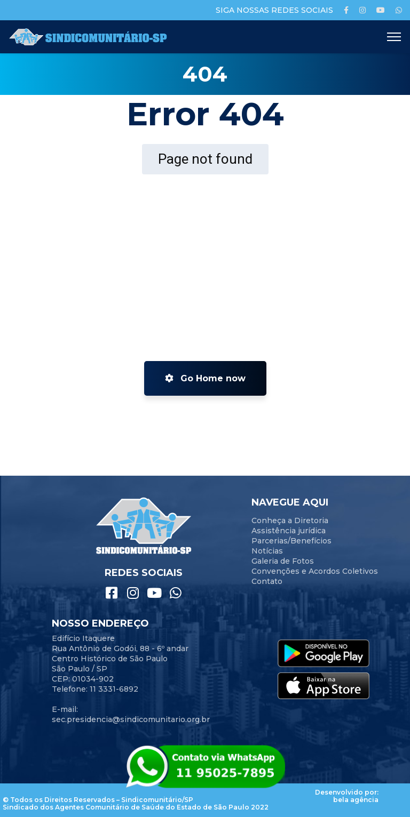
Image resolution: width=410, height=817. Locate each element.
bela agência (356, 800)
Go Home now (205, 378)
